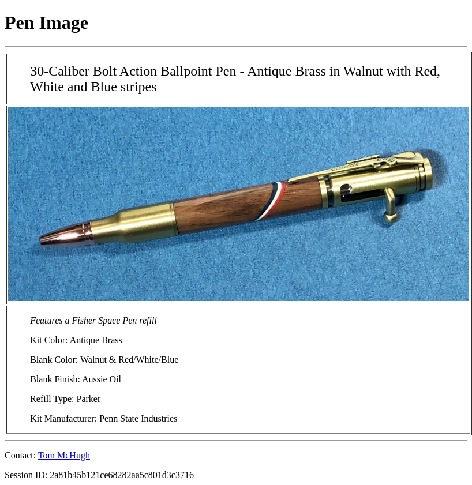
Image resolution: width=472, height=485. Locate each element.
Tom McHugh (64, 455)
